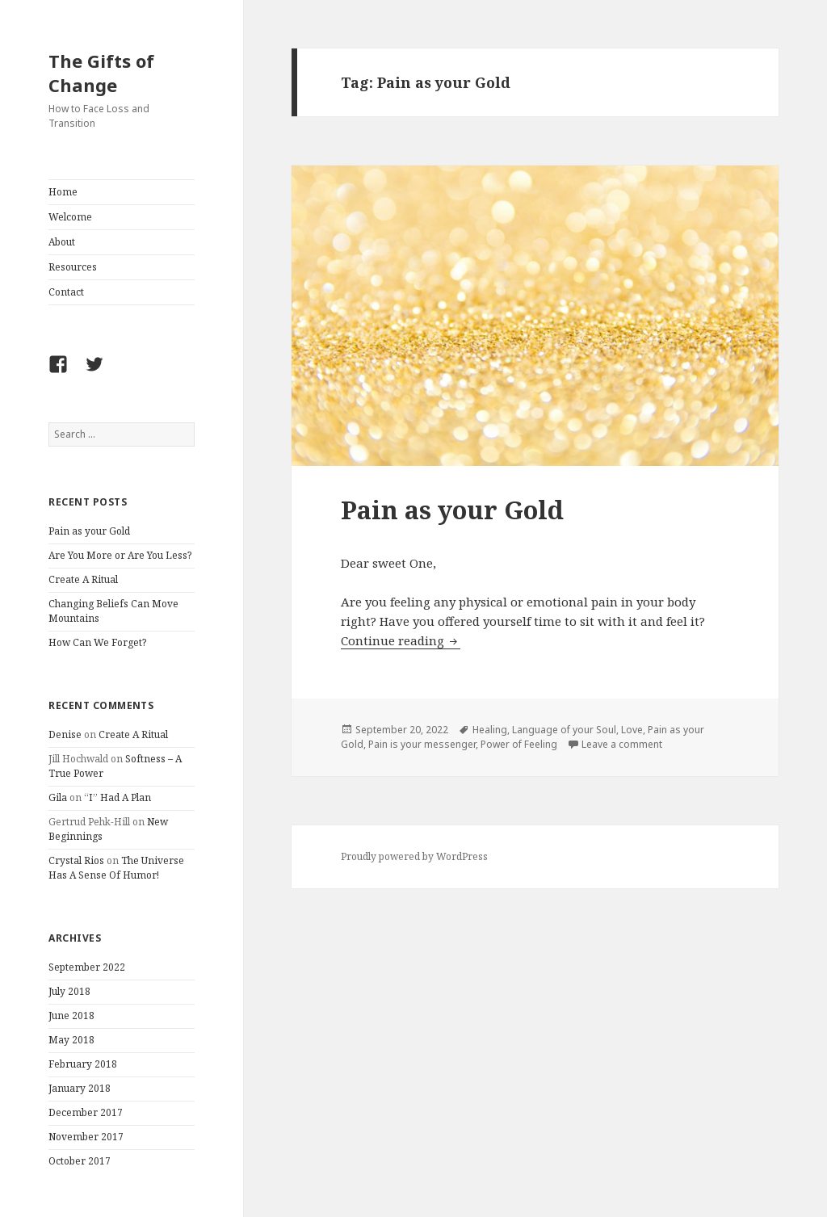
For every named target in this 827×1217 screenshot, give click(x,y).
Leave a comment (621, 744)
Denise (65, 734)
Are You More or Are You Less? (119, 555)
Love (632, 729)
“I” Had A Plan (117, 797)
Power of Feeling (519, 744)
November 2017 (86, 1137)
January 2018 (79, 1088)
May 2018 (71, 1040)
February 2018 (82, 1064)
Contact (66, 292)
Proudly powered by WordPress (414, 856)
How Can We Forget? (97, 642)
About (61, 242)
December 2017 (85, 1112)
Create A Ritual (83, 579)
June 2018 (71, 1015)
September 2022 (86, 967)
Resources (72, 267)
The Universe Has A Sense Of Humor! (116, 868)
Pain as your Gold (89, 531)
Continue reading (400, 640)
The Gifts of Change (101, 72)
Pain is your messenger (422, 744)
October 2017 (79, 1161)
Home (63, 192)
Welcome (70, 217)
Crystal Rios (76, 860)
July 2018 (69, 991)
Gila (57, 797)
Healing (489, 729)
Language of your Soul (564, 729)
